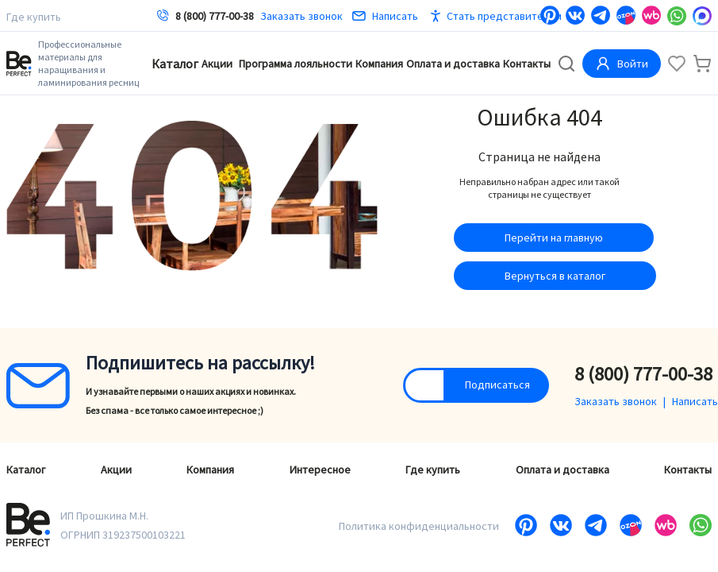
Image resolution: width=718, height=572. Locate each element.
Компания (379, 63)
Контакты (527, 63)
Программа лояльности (295, 63)
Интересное (320, 469)
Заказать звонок (301, 16)
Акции (217, 63)
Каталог (175, 64)
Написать (385, 16)
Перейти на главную (554, 237)
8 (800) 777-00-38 (214, 16)
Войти (621, 64)
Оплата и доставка (453, 63)
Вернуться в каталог (555, 276)
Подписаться (497, 384)
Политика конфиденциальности (419, 526)
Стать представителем (504, 16)
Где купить (33, 17)
